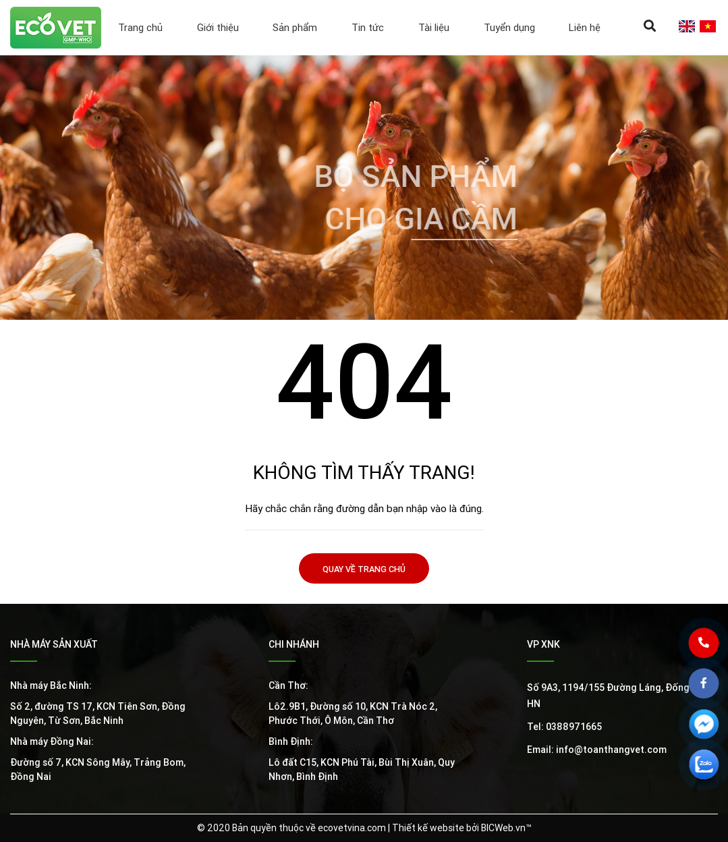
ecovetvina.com (352, 828)
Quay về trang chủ (364, 569)
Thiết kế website (428, 828)
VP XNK (543, 644)
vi (707, 26)
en (686, 26)
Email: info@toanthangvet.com (597, 749)
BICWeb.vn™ (506, 828)
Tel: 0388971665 (564, 727)
